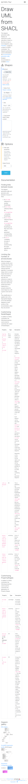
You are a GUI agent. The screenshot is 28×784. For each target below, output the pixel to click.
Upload (5, 69)
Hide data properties (6, 148)
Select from (7, 89)
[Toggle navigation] (25, 2)
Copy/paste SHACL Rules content (6, 117)
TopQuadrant (13, 782)
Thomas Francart (10, 779)
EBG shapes (4, 727)
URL (4, 102)
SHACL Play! (6, 2)
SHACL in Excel (6, 84)
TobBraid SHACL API (20, 780)
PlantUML (3, 45)
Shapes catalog (7, 90)
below (7, 61)
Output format (6, 163)
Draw (5, 173)
